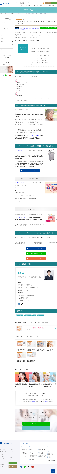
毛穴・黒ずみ (32, 456)
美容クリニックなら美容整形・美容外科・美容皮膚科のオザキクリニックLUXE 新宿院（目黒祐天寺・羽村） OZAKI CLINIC (6, 4)
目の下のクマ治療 (24, 449)
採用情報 (10, 453)
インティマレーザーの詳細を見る (30, 171)
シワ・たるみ (24, 456)
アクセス (1, 459)
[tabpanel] (22, 379)
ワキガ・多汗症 (41, 452)
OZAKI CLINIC (28, 470)
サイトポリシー (11, 457)
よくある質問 (2, 456)
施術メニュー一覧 (3, 451)
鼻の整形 (23, 452)
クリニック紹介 (2, 449)
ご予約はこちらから (37, 258)
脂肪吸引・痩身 (50, 454)
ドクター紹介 (2, 458)
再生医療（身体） (42, 456)
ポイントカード (2, 466)
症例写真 (1, 454)
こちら (33, 401)
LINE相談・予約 (12, 463)
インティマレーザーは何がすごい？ (38, 60)
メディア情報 (11, 449)
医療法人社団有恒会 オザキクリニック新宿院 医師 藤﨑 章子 (29, 29)
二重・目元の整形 (24, 450)
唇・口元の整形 (24, 453)
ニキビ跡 (31, 453)
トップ (1, 447)
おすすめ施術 (2, 464)
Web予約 (47, 2)
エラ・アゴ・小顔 (24, 455)
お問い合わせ (11, 455)
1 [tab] (36, 389)
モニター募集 (11, 451)
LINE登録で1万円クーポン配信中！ (48, 27)
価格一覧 (1, 453)
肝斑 (31, 449)
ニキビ (31, 452)
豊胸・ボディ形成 (42, 449)
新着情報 (10, 447)
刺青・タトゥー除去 (42, 450)
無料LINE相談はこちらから (37, 253)
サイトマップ (11, 459)
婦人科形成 (41, 453)
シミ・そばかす (50, 453)
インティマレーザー (34, 135)
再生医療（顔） (32, 459)
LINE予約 (54, 2)
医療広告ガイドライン (3, 467)
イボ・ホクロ (32, 450)
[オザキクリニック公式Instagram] (43, 3)
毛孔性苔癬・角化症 (33, 455)
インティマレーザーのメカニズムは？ (39, 58)
